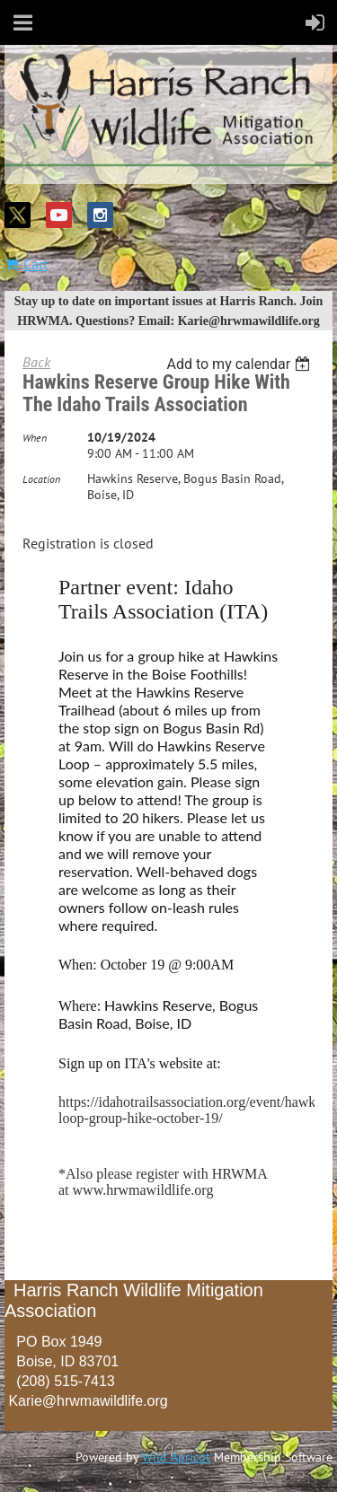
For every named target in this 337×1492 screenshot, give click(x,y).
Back (36, 362)
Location (41, 479)
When (34, 437)
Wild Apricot (176, 1457)
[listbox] (240, 364)
